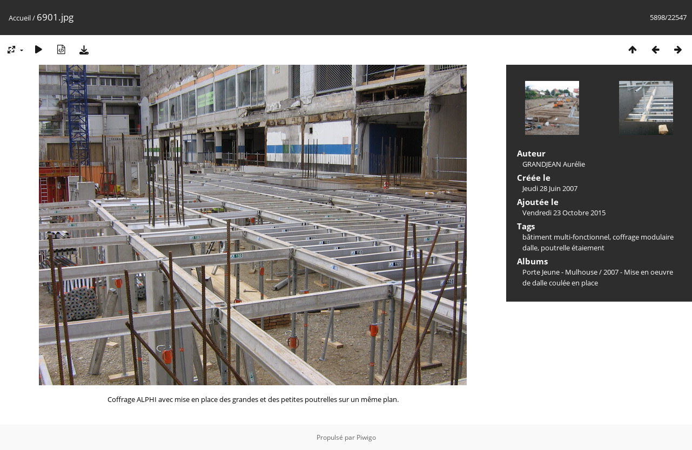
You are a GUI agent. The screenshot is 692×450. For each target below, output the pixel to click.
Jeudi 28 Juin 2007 (549, 188)
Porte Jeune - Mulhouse (559, 272)
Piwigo (366, 437)
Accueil (20, 18)
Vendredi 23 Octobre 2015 (564, 212)
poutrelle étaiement (572, 248)
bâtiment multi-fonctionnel (565, 237)
